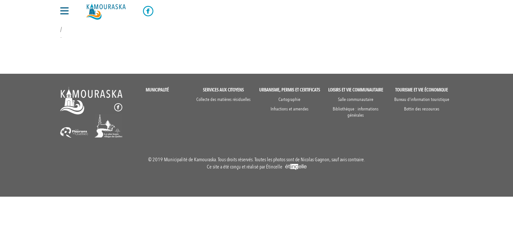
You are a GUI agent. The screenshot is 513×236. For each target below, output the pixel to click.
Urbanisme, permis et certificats (289, 90)
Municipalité (157, 90)
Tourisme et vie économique (421, 90)
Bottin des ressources (421, 109)
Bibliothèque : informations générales (356, 112)
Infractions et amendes (290, 109)
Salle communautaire (355, 99)
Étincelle (286, 166)
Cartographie (289, 99)
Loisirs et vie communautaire (355, 90)
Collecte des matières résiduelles (223, 99)
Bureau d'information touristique (421, 99)
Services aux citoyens (223, 90)
